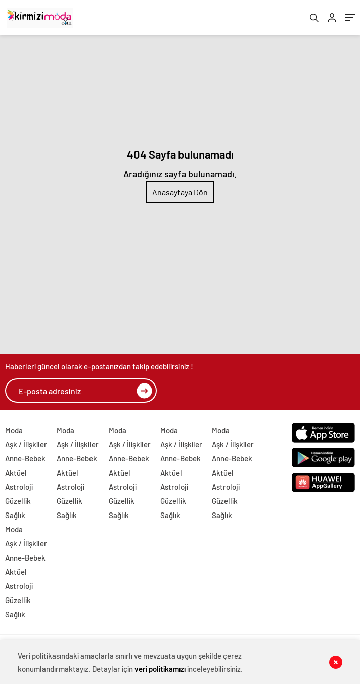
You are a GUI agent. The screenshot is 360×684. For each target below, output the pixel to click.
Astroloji (19, 486)
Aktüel (16, 472)
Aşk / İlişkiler (26, 444)
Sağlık (15, 515)
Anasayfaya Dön (180, 192)
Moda (14, 430)
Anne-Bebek (25, 458)
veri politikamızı (160, 668)
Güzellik (18, 500)
